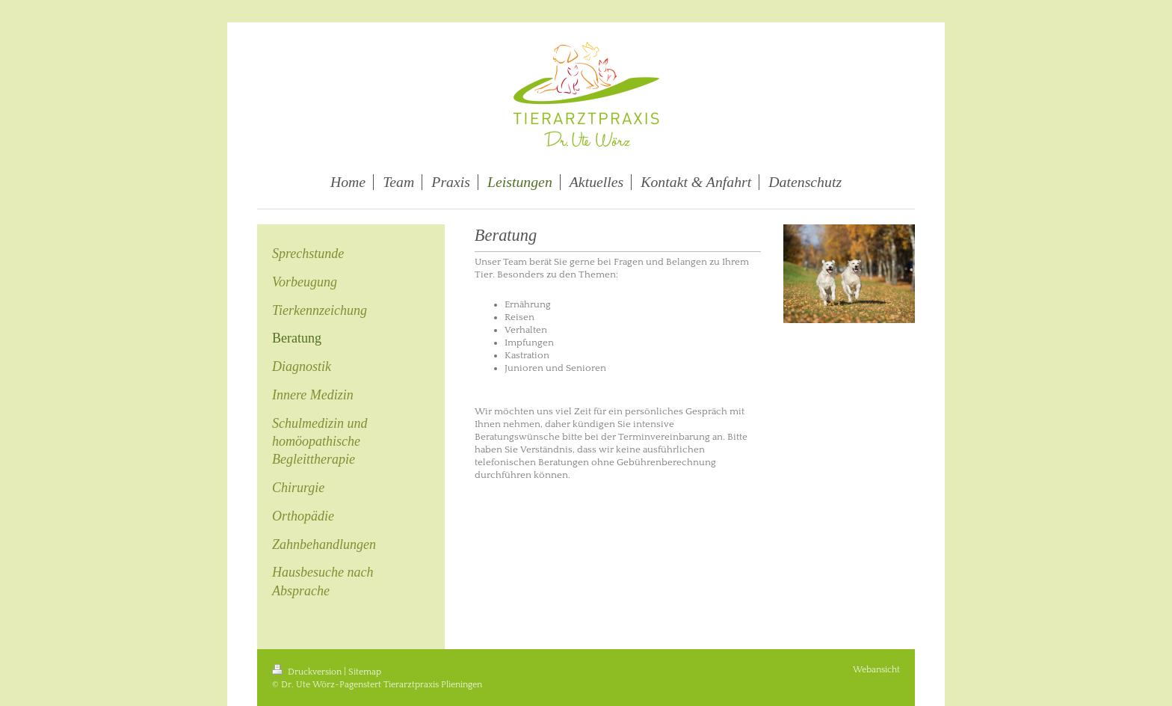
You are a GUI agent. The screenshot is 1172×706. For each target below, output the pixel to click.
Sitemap (364, 672)
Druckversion (308, 672)
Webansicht (876, 670)
